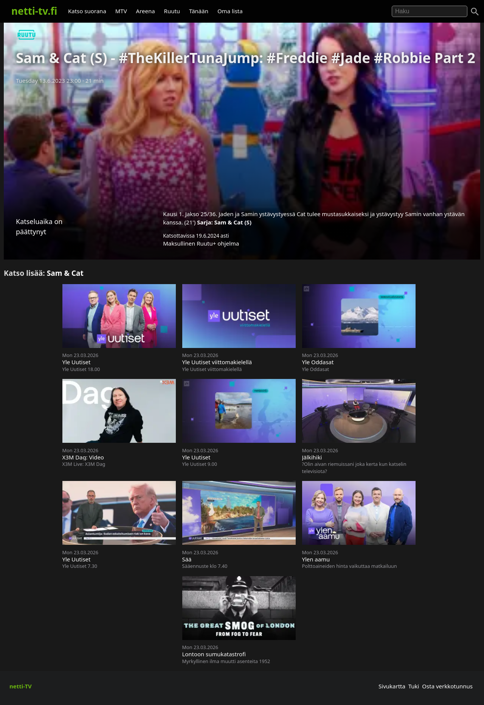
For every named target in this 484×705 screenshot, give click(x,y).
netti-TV (20, 686)
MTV (121, 11)
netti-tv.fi (34, 11)
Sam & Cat (65, 273)
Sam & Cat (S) (232, 222)
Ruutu (172, 11)
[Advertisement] (242, 145)
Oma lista (230, 11)
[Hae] (429, 11)
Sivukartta (392, 686)
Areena (145, 11)
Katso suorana (87, 11)
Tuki (413, 686)
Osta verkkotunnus (447, 686)
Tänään (198, 11)
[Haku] (475, 12)
